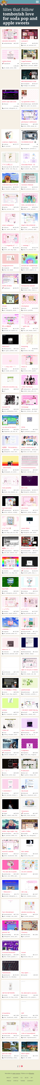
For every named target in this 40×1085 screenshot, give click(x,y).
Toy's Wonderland (8, 912)
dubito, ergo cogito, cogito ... (10, 831)
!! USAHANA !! (6, 791)
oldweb (28, 633)
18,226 (35, 853)
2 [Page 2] (19, 1066)
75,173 (35, 510)
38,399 (16, 409)
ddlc (15, 229)
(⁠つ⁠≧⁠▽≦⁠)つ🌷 (6, 528)
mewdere (5, 611)
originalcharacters (31, 1037)
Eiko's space (25, 1053)
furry (26, 229)
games (13, 674)
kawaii (7, 67)
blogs (8, 532)
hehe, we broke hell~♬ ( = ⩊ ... (29, 205)
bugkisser (24, 207)
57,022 (16, 348)
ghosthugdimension (8, 954)
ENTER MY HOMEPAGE (29, 265)
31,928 (16, 490)
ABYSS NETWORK (8, 993)
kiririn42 (5, 853)
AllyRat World (6, 61)
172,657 (35, 611)
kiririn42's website (7, 851)
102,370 (35, 571)
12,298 (35, 1015)
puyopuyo (32, 431)
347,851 (35, 63)
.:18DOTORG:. (7, 467)
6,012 (16, 1055)
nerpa (23, 369)
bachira (4, 207)
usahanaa (5, 793)
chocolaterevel (25, 167)
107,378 (35, 672)
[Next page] (22, 1066)
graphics (32, 270)
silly (35, 613)
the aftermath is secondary (29, 993)
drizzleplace (25, 306)
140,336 (16, 975)
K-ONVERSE (6, 750)
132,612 (35, 187)
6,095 (35, 995)
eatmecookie (6, 1035)
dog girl (4, 811)
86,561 (16, 550)
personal (31, 45)
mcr (37, 997)
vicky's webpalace (8, 225)
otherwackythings (8, 1057)
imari (9, 492)
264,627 (35, 409)
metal (13, 815)
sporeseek (24, 429)
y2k (32, 411)
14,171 (35, 954)
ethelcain (25, 65)
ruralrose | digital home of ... (10, 142)
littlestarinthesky (26, 651)
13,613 (35, 651)
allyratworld (6, 63)
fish (14, 431)
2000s (28, 126)
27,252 (16, 914)
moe (24, 330)
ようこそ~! (25, 609)
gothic (29, 572)
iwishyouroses (26, 389)
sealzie (4, 369)
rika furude (24, 791)
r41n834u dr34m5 (8, 568)
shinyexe (5, 104)
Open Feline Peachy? (28, 730)
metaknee (24, 591)
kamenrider (17, 734)
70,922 (35, 429)
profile (28, 209)
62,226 (35, 914)
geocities (30, 310)
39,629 (16, 813)
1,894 (35, 732)
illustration (27, 694)
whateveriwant (33, 492)
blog (14, 168)
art (27, 45)
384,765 (16, 308)
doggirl (4, 813)
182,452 (16, 227)
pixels (24, 633)
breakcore (11, 754)
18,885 (35, 773)
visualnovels (11, 855)
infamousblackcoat (26, 490)
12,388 (16, 1015)
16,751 (16, 833)
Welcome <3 (6, 649)
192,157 (35, 369)
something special (8, 205)
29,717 (16, 853)
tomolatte (24, 833)
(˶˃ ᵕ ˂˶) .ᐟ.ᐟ (5, 770)
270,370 (35, 268)
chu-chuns (24, 508)
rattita (23, 954)
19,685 (16, 954)
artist (24, 189)
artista (15, 1057)
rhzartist (24, 187)
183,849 (16, 470)
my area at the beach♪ (9, 427)
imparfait (24, 975)
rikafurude (24, 793)
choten (23, 672)
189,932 (16, 187)
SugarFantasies (26, 61)
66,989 (16, 530)
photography (7, 472)
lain (24, 270)
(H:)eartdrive (6, 1013)
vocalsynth (9, 714)
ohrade (4, 306)
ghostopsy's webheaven (29, 122)
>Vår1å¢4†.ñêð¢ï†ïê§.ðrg (29, 710)
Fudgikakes (25, 750)
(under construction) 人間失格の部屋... (29, 447)
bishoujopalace (26, 409)
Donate (15, 1077)
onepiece (29, 896)
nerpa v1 (24, 366)
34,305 (16, 995)
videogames (12, 108)
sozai (36, 572)
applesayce (6, 288)
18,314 (35, 833)
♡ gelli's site (25, 326)
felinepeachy (25, 732)
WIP (22, 1013)
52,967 (16, 43)
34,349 (35, 712)
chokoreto (5, 651)
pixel (17, 108)
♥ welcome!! (25, 770)
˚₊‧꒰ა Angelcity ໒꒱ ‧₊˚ (10, 245)
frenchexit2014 (6, 833)
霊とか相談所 (6, 326)
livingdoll (24, 853)
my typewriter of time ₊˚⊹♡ (29, 101)
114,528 (35, 530)
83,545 (16, 732)
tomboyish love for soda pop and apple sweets (20, 18)
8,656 (35, 1035)
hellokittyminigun (26, 104)
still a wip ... (25, 892)
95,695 (35, 752)
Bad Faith (5, 589)
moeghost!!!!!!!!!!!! (7, 265)
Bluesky (31, 1073)
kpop (15, 249)
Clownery (24, 932)
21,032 (35, 692)
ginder (4, 247)
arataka (4, 328)
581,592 (35, 227)
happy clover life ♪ (27, 629)
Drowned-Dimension (8, 952)
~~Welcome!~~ (7, 892)
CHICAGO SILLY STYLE (10, 185)
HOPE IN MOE (7, 286)
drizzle (23, 308)
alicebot (24, 914)
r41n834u (5, 571)
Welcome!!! (5, 346)
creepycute (37, 391)
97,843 (16, 752)
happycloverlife (26, 631)
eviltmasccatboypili (26, 934)
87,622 (16, 712)
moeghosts (5, 268)
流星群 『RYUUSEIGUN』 (10, 447)
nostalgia (25, 85)
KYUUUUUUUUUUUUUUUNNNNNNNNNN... (29, 467)
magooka (5, 631)
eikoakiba (24, 1055)
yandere (25, 391)
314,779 (35, 247)
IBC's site (24, 488)
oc (34, 734)
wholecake (24, 894)
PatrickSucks (6, 972)
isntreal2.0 (24, 41)
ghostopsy (24, 124)
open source (16, 1073)
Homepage (24, 407)
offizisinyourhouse (7, 348)
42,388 (16, 874)
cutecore (25, 310)
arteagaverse (6, 752)
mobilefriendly (18, 350)
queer (28, 105)
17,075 (35, 1055)
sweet (16, 653)
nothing (6, 734)
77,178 (35, 328)
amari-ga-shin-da (7, 167)
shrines (29, 411)
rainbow (17, 370)
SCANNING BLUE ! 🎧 (28, 142)
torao (4, 732)
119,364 (16, 631)
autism (33, 189)
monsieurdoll (25, 144)
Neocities (8, 1073)
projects (27, 168)
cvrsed (4, 470)
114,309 (16, 328)
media (24, 815)
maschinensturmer (26, 449)
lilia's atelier (25, 851)
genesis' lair (6, 932)
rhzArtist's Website (27, 185)
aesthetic (33, 85)
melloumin (5, 389)
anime (35, 45)
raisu (4, 490)
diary (32, 350)
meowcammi (25, 470)
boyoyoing (24, 346)
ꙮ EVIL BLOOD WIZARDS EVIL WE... (29, 548)
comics (16, 997)
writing (16, 451)
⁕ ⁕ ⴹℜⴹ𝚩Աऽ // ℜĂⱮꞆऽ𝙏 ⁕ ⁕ (10, 690)
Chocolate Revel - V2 (28, 164)
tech (26, 754)
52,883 (35, 124)
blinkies (27, 653)
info (5, 714)
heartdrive (5, 1015)
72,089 (16, 651)
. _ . (3, 670)
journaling (15, 593)
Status (15, 1080)
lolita (15, 67)
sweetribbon (25, 530)
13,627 (35, 894)
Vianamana (25, 811)
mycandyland (25, 1035)
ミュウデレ (6, 609)
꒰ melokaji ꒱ (25, 245)
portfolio (12, 350)
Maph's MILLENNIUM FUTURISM (29, 225)
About (9, 1077)
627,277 (16, 144)
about (15, 916)
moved (23, 952)
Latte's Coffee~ (26, 831)
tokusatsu (10, 734)
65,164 (35, 591)
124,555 (35, 389)
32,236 (35, 793)
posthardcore (10, 411)
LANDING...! (6, 629)
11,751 (35, 631)
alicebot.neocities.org (28, 912)
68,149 (16, 389)
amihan (4, 710)
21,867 (35, 813)
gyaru (7, 350)
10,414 (16, 1035)
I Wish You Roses (27, 387)
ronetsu (4, 995)
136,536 (16, 369)
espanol (17, 674)
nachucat (24, 1015)
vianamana (25, 813)
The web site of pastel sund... (10, 872)
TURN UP (5, 730)
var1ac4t (24, 712)
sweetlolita (24, 611)
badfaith (5, 591)
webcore (10, 512)
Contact (30, 1080)
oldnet (29, 1057)
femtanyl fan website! (28, 286)
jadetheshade (25, 690)
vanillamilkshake (7, 43)
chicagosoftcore (7, 187)
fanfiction (6, 572)
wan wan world (7, 508)
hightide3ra (5, 449)
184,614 (16, 510)
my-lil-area (5, 429)
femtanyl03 (24, 288)
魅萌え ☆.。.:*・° (8, 548)
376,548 (35, 167)
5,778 (16, 894)
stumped (24, 995)
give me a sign (6, 1053)
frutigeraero (7, 431)
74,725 (16, 449)
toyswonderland (7, 914)
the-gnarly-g (6, 894)
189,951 (35, 348)
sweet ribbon (25, 528)
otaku (34, 229)
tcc (18, 815)
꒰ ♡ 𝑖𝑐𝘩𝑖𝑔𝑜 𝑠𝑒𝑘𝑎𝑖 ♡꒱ (9, 366)
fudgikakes (24, 752)
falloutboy (13, 977)
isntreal (23, 43)
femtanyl (25, 290)
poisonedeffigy (6, 934)
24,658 (16, 429)
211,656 (16, 167)
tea (28, 835)
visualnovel (30, 795)
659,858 (35, 104)
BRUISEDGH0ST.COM (28, 81)
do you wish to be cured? (29, 568)
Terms (22, 1080)
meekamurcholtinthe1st (8, 1055)
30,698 (16, 773)
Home (23, 649)
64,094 (16, 571)
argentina (15, 694)
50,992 (16, 207)
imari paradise (6, 488)
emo (5, 411)
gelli (23, 328)
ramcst (4, 692)
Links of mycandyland (28, 1033)
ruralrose (5, 144)
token (29, 290)
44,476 (35, 550)
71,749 (16, 672)
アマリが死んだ (7, 164)
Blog (26, 1077)
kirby (17, 532)
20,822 (35, 874)
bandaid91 (5, 409)
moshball (5, 530)
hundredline (17, 411)
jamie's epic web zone (9, 101)
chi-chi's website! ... (27, 872)
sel (26, 1057)
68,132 (16, 268)
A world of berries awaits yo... (29, 589)
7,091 (16, 934)
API (32, 1077)
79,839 (16, 611)
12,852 (35, 934)
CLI (22, 1077)
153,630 (35, 288)
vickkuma (5, 227)
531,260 (35, 449)
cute (11, 168)
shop (34, 168)
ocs (37, 168)
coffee (24, 835)
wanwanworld (6, 510)
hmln (23, 348)
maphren (24, 227)
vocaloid (35, 451)
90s (16, 815)
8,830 (35, 975)
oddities (36, 65)
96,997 (35, 470)
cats (27, 734)
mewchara (25, 571)
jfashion (13, 492)
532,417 (35, 83)
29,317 (16, 793)
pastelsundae (6, 874)
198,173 (35, 490)
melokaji (24, 247)
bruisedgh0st (25, 83)
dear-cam (24, 773)
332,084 (35, 43)
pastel (16, 876)
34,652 (16, 591)
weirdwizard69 (25, 550)
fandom (8, 189)
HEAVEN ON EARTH (9, 41)
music (24, 45)
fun (14, 532)
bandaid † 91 (6, 407)
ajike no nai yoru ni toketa (29, 670)
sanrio (8, 229)
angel (36, 270)
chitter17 (24, 874)
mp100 (13, 330)
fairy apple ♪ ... (26, 972)
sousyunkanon (7, 550)
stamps (32, 653)
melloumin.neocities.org (9, 387)
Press (9, 1080)
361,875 (16, 288)
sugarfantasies (25, 63)
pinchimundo (6, 672)
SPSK (23, 427)
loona (4, 773)
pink (12, 229)
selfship (18, 795)
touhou (25, 451)
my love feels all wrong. (9, 1033)
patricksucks (6, 975)
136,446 (16, 247)
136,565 (35, 308)
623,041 (35, 207)
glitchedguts (25, 268)
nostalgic (8, 916)
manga (31, 775)
